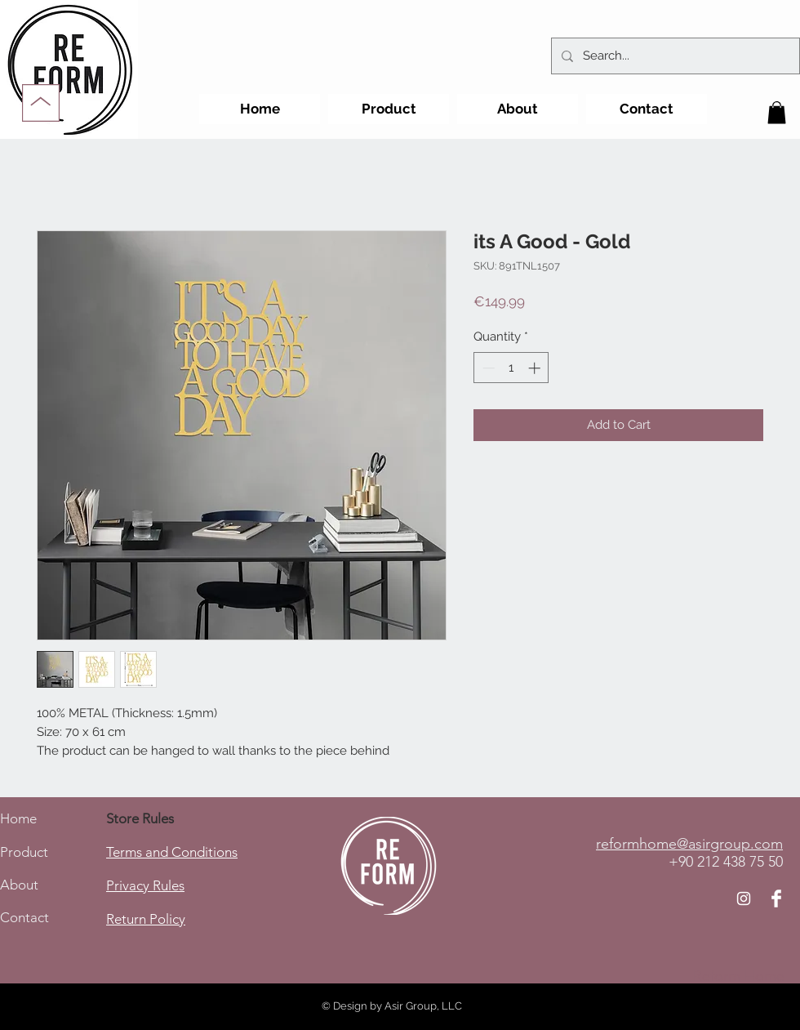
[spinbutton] (511, 368)
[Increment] (536, 368)
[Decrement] (487, 368)
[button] (776, 112)
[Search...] (674, 56)
